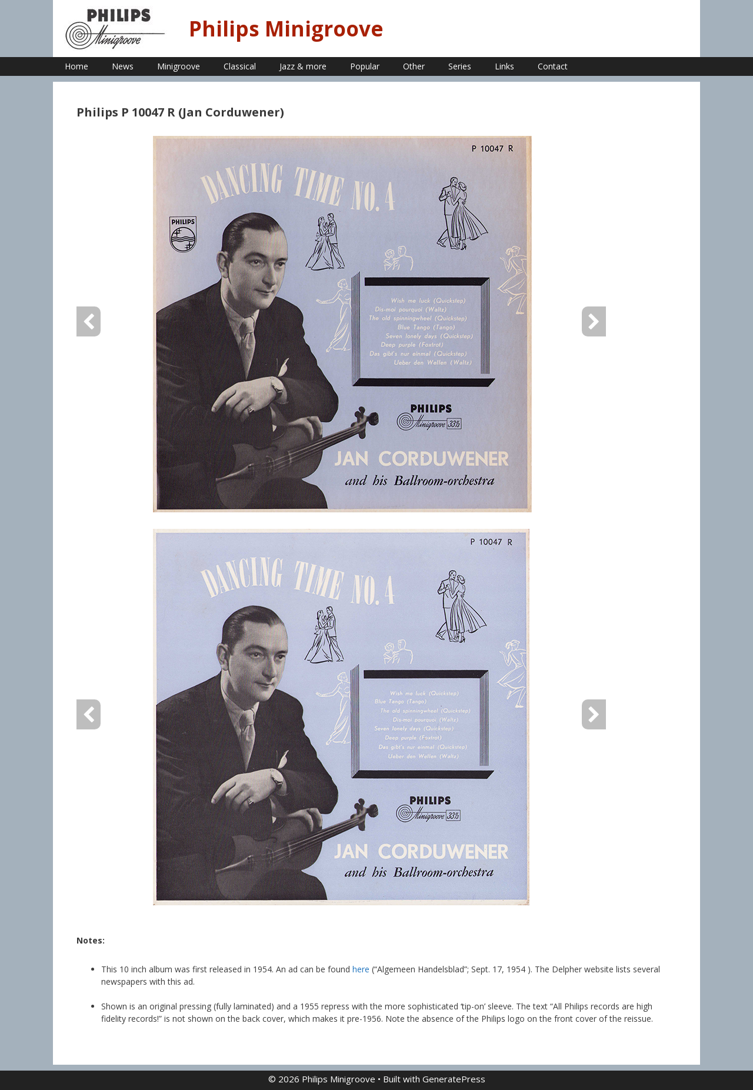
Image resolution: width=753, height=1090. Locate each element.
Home (76, 66)
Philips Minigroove (286, 28)
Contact (553, 66)
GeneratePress (453, 1079)
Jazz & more (302, 66)
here (362, 969)
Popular (364, 66)
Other (414, 66)
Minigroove (178, 66)
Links (504, 66)
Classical (240, 66)
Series (459, 66)
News (123, 66)
